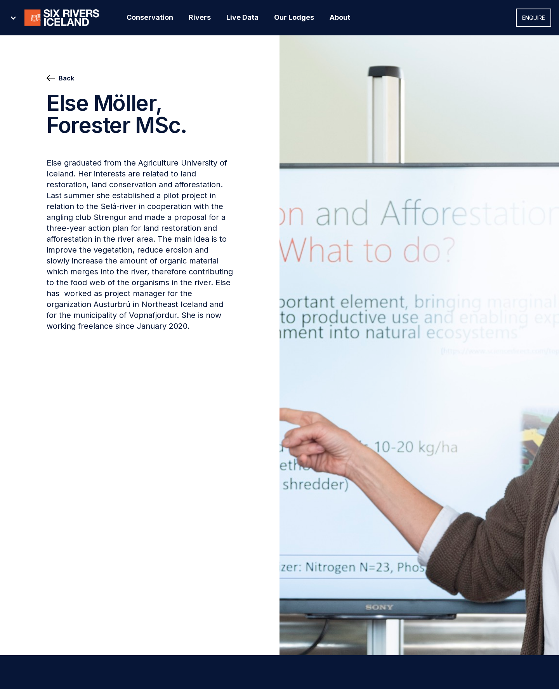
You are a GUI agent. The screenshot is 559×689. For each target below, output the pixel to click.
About (340, 17)
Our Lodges (294, 17)
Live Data (242, 17)
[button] (60, 17)
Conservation (150, 17)
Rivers (200, 17)
